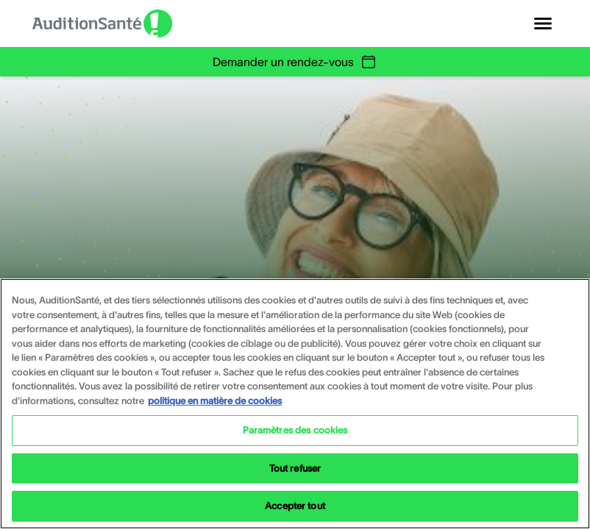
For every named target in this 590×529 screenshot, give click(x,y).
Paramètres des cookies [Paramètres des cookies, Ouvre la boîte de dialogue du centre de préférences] (295, 430)
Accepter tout (295, 505)
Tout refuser (295, 468)
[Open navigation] (543, 23)
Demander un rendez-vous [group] (295, 62)
